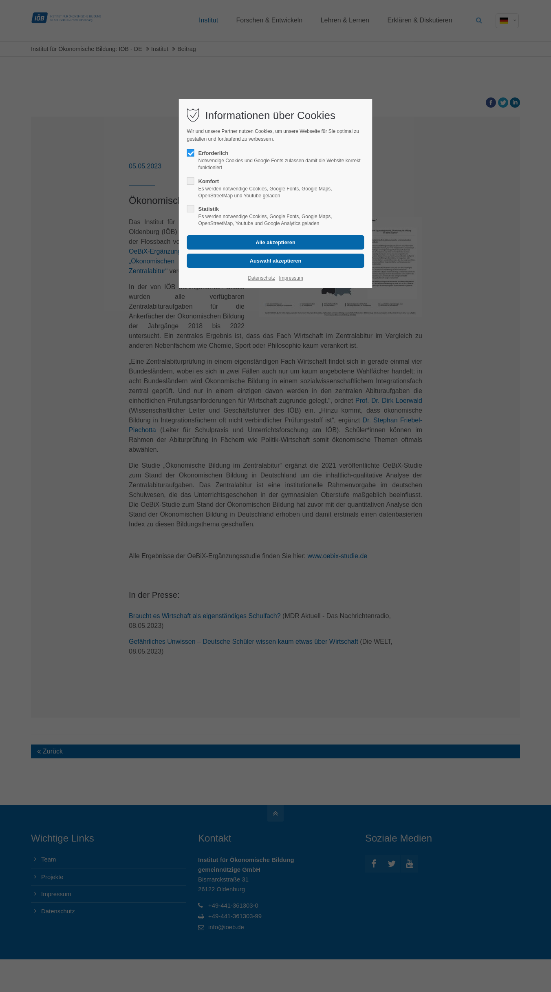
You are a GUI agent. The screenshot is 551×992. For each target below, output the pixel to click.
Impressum (291, 278)
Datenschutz (261, 278)
